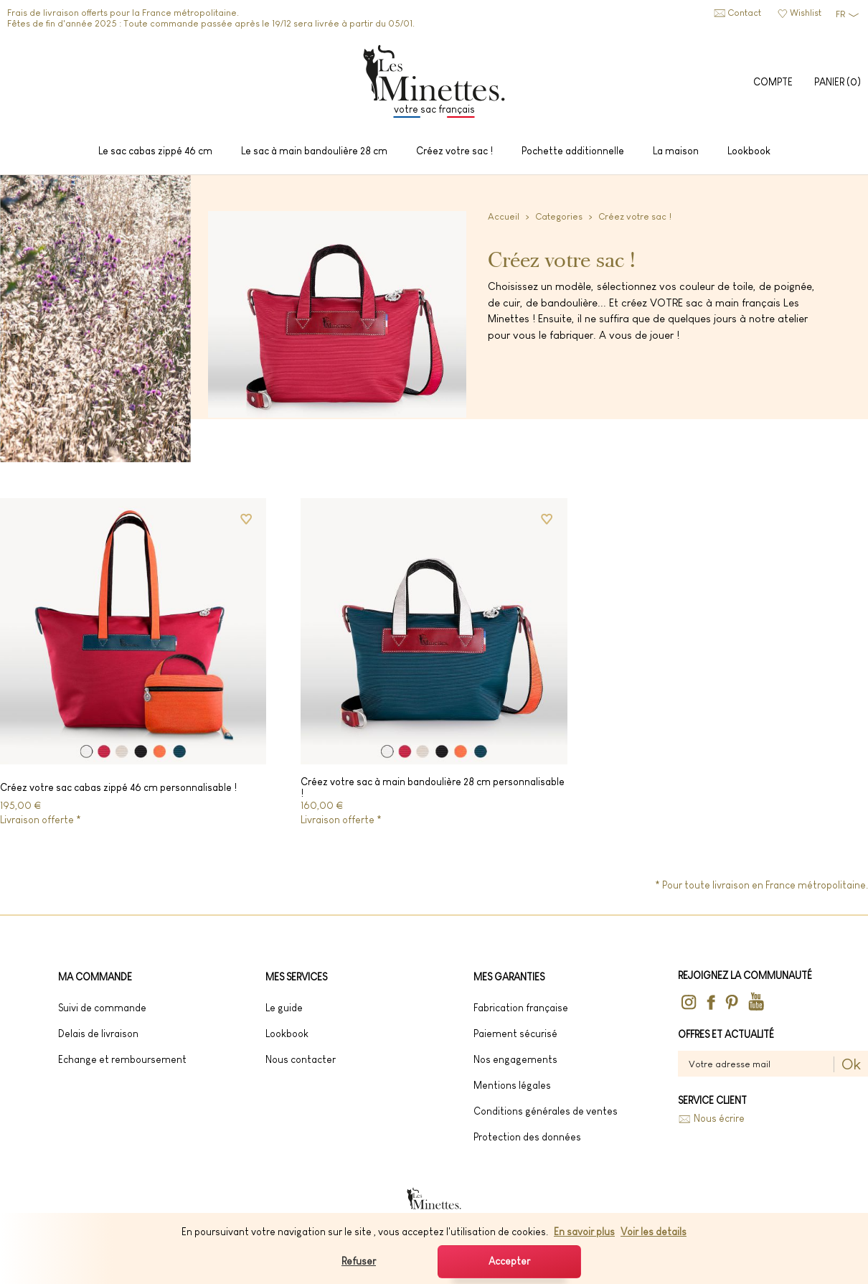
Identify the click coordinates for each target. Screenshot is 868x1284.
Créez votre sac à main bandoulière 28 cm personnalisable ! (433, 787)
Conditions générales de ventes (545, 1111)
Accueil (503, 216)
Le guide (284, 1007)
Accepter (509, 1261)
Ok (851, 1064)
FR (840, 14)
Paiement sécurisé (515, 1033)
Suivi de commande (102, 1007)
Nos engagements (515, 1059)
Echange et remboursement (122, 1059)
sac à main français (733, 302)
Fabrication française (520, 1007)
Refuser (358, 1261)
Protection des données (527, 1137)
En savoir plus (584, 1231)
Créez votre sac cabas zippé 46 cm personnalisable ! (118, 787)
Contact (744, 12)
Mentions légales (512, 1085)
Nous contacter (300, 1059)
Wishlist (805, 12)
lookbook (286, 1033)
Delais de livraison (98, 1033)
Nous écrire (719, 1118)
